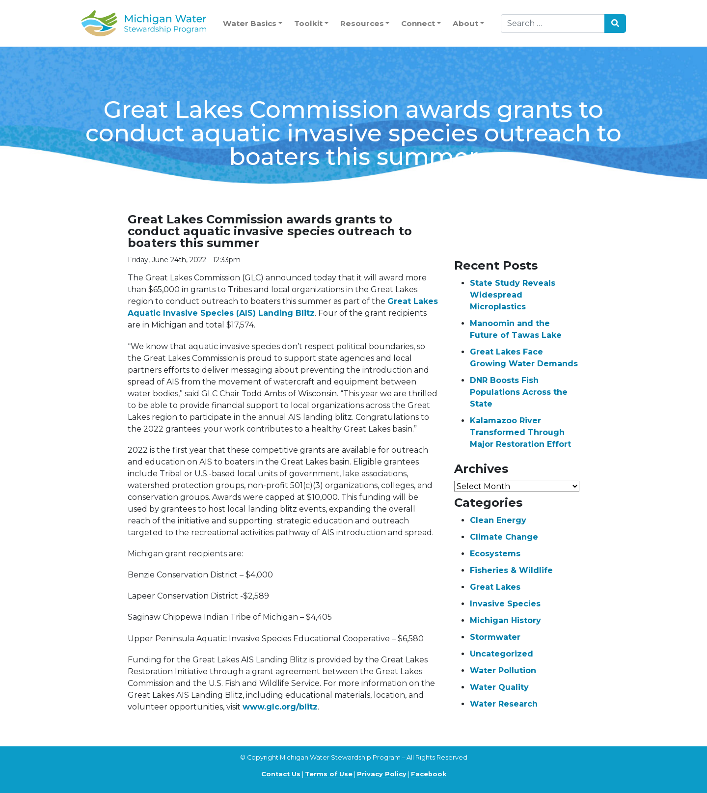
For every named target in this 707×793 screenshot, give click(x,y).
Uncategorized (501, 653)
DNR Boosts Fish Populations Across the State (519, 392)
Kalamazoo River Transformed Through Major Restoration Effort (520, 432)
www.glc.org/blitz (280, 706)
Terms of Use (329, 774)
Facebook (428, 774)
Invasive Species (505, 603)
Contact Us (280, 774)
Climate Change (504, 537)
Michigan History (505, 620)
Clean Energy (498, 520)
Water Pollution (503, 670)
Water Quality (499, 687)
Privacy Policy (382, 774)
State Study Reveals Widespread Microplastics (512, 294)
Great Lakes (495, 587)
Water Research (504, 704)
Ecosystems (495, 553)
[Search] (553, 23)
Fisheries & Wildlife (511, 570)
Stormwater (495, 637)
